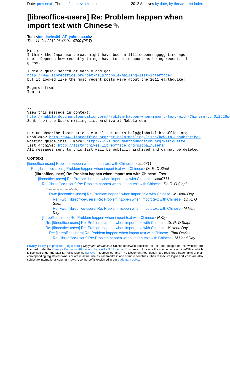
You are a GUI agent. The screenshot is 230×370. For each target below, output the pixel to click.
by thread (176, 4)
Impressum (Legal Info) (64, 268)
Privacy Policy (36, 268)
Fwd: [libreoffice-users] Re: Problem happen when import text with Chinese (109, 217)
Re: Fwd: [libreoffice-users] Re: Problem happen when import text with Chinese (117, 222)
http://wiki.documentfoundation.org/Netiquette (135, 162)
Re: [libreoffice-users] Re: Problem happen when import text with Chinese (101, 207)
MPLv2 (91, 275)
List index (195, 4)
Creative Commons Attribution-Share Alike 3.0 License (87, 272)
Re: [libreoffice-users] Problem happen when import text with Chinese (87, 191)
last (94, 4)
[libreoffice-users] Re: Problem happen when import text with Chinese (105, 21)
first (72, 4)
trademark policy (128, 282)
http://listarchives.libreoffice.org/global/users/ (111, 167)
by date (161, 4)
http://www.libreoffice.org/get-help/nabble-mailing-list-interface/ (99, 81)
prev (40, 4)
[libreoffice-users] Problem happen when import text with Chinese (80, 186)
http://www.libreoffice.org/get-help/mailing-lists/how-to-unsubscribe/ (125, 157)
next (48, 4)
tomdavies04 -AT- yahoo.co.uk (64, 37)
